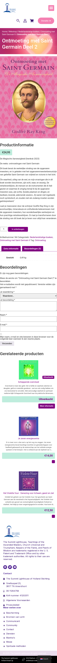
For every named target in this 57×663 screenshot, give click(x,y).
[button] (51, 8)
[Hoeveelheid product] (3, 229)
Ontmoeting (40, 240)
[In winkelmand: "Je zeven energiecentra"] (53, 461)
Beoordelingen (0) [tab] (32, 248)
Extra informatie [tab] (11, 248)
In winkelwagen (18, 229)
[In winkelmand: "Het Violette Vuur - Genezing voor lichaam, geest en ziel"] (53, 516)
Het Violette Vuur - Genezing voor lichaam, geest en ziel (28, 493)
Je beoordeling (7, 300)
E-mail (3, 325)
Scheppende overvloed (28, 382)
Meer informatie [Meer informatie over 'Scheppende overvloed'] (46, 406)
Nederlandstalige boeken (28, 31)
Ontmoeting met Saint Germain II (15, 240)
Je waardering (7, 292)
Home (4, 31)
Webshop (13, 31)
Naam (3, 315)
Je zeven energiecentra (28, 438)
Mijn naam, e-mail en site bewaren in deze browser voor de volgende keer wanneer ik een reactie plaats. (27, 338)
